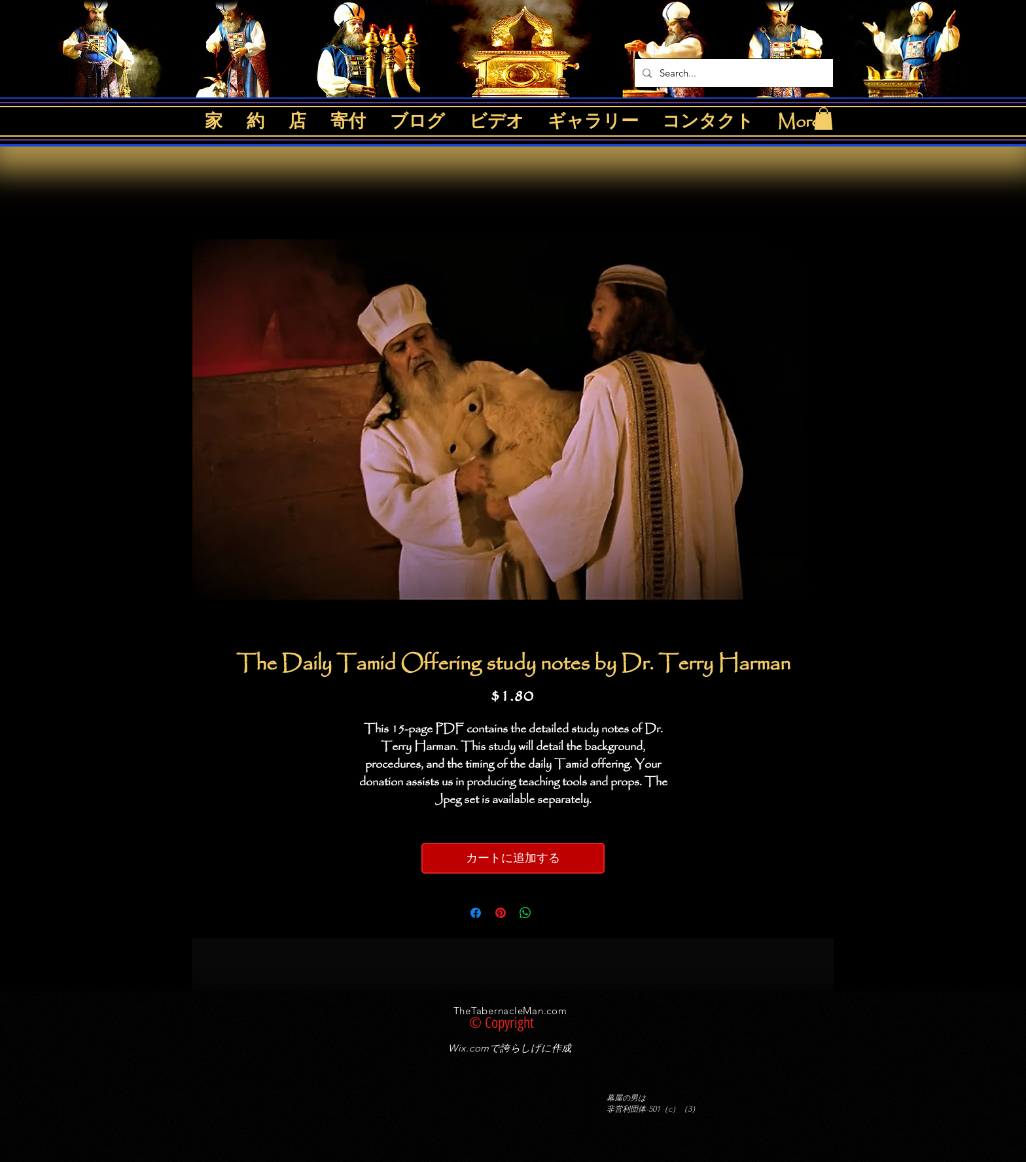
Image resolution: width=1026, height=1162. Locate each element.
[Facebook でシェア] (476, 913)
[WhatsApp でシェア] (525, 913)
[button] (823, 118)
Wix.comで (474, 1048)
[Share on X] (550, 913)
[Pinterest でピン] (500, 913)
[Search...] (732, 73)
